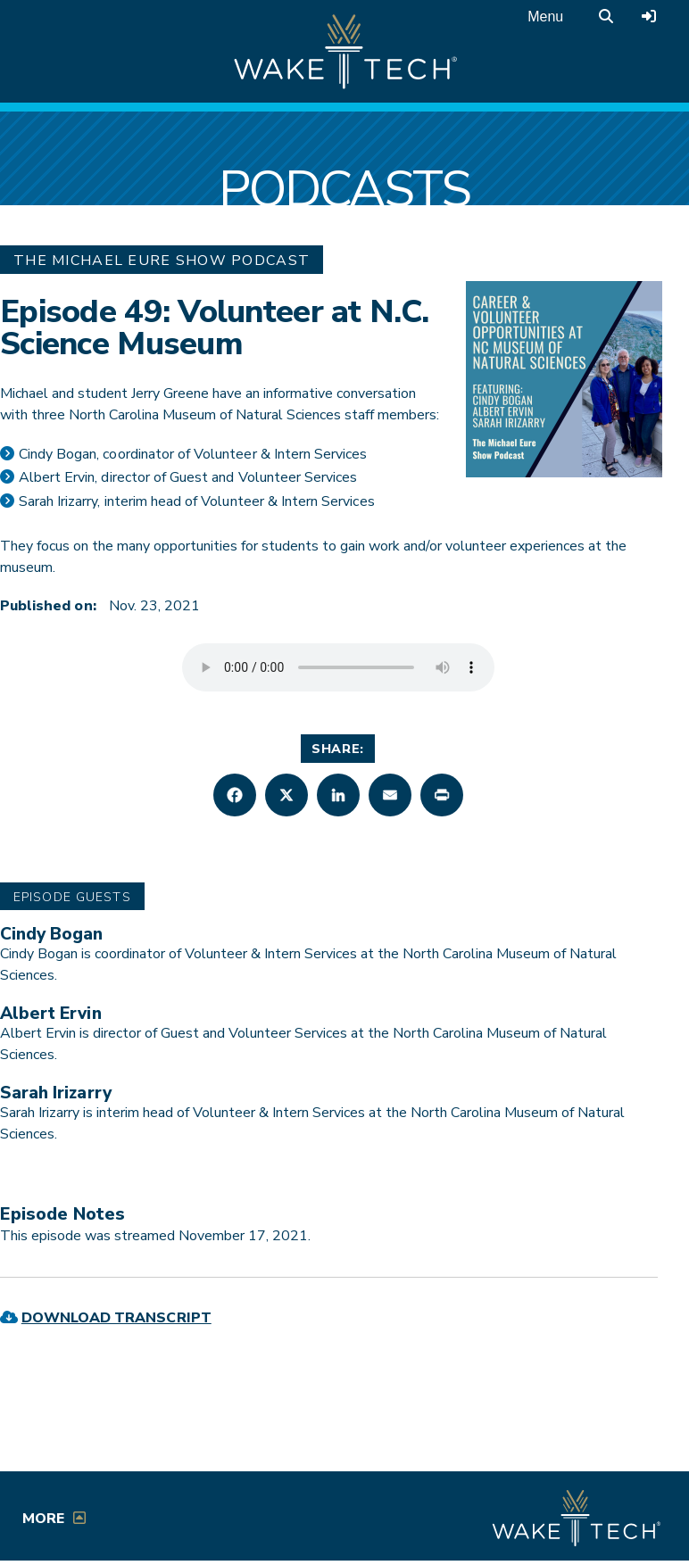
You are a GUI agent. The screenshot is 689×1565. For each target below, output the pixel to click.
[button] (234, 795)
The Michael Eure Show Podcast (161, 260)
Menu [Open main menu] (545, 16)
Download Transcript (116, 1318)
